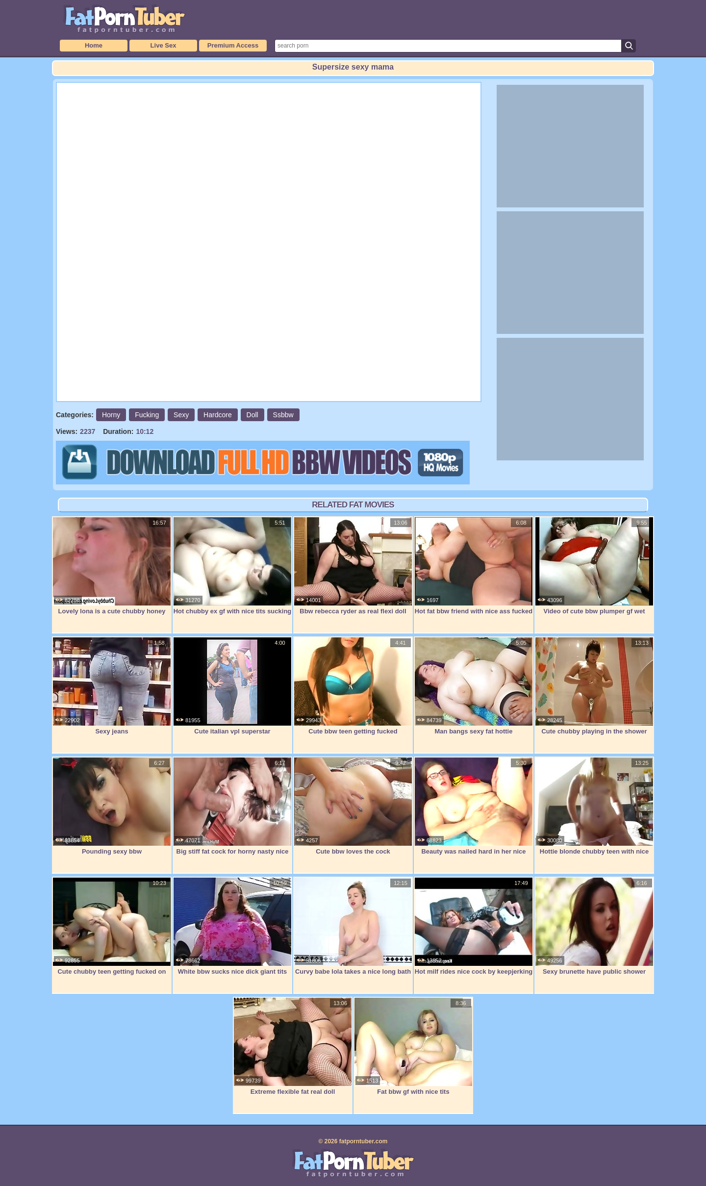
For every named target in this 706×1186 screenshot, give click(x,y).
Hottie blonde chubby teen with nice (594, 806)
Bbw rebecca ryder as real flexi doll (353, 566)
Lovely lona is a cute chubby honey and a (111, 571)
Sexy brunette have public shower (594, 926)
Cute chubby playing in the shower (594, 686)
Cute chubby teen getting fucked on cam (111, 931)
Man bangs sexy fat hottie (473, 686)
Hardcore (217, 415)
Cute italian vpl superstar (232, 686)
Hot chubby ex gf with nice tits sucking (232, 566)
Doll (252, 415)
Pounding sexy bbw (111, 806)
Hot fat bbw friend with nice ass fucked (473, 566)
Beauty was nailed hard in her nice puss (473, 811)
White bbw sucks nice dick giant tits (232, 926)
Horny (111, 415)
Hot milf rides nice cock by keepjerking (473, 926)
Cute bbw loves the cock (353, 806)
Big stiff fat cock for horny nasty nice (232, 806)
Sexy (181, 415)
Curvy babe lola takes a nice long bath (353, 926)
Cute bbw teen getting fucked (353, 686)
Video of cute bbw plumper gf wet (594, 566)
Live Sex (163, 45)
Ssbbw (283, 415)
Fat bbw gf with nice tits (413, 1046)
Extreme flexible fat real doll (292, 1046)
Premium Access (232, 45)
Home (93, 45)
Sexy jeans (111, 686)
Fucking (147, 415)
